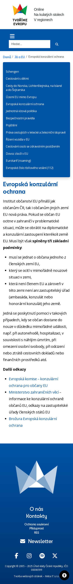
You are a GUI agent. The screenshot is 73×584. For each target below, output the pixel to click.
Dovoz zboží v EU (17, 154)
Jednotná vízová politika (21, 111)
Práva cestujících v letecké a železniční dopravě (35, 132)
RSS (36, 532)
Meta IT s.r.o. (52, 576)
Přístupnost (36, 528)
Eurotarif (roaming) (18, 161)
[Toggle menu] (12, 36)
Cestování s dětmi (17, 79)
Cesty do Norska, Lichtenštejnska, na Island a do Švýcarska (34, 88)
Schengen (12, 72)
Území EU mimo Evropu (21, 97)
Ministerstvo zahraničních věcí (34, 392)
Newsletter (36, 541)
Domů (7, 57)
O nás (36, 508)
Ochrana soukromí (36, 524)
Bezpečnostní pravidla (20, 118)
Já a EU (19, 57)
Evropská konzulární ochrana (25, 104)
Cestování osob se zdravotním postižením (33, 146)
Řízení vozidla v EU (18, 139)
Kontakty (36, 515)
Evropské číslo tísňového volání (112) (29, 168)
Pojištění (11, 125)
